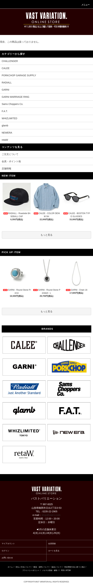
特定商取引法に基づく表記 (74, 567)
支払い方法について (23, 567)
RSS (63, 570)
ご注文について (10, 154)
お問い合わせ (7, 558)
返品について (56, 567)
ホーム (10, 567)
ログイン (5, 551)
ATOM (68, 570)
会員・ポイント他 (11, 161)
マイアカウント (8, 543)
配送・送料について (41, 567)
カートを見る (53, 551)
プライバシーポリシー (30, 570)
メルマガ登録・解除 (49, 570)
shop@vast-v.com (50, 515)
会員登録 (52, 543)
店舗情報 (6, 168)
